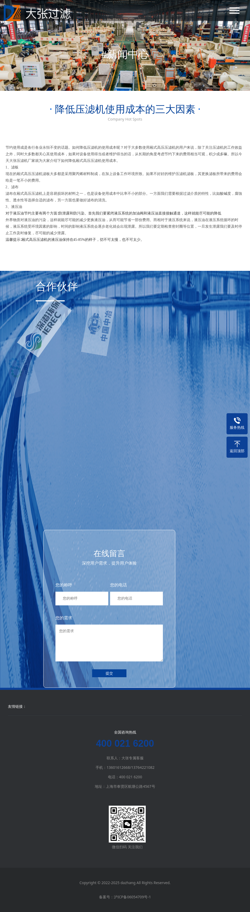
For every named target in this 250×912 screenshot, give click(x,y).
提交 (109, 673)
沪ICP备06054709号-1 (132, 896)
